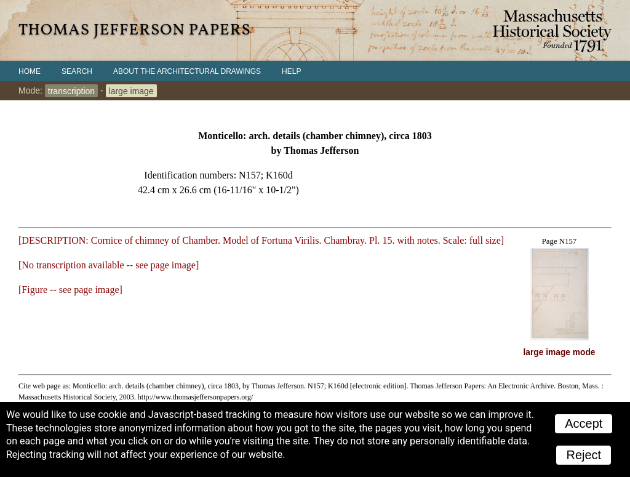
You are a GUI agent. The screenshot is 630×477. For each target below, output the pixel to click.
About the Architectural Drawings (187, 71)
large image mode (560, 352)
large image (131, 90)
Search (77, 71)
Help (291, 71)
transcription (71, 90)
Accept (583, 423)
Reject (583, 455)
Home (29, 71)
